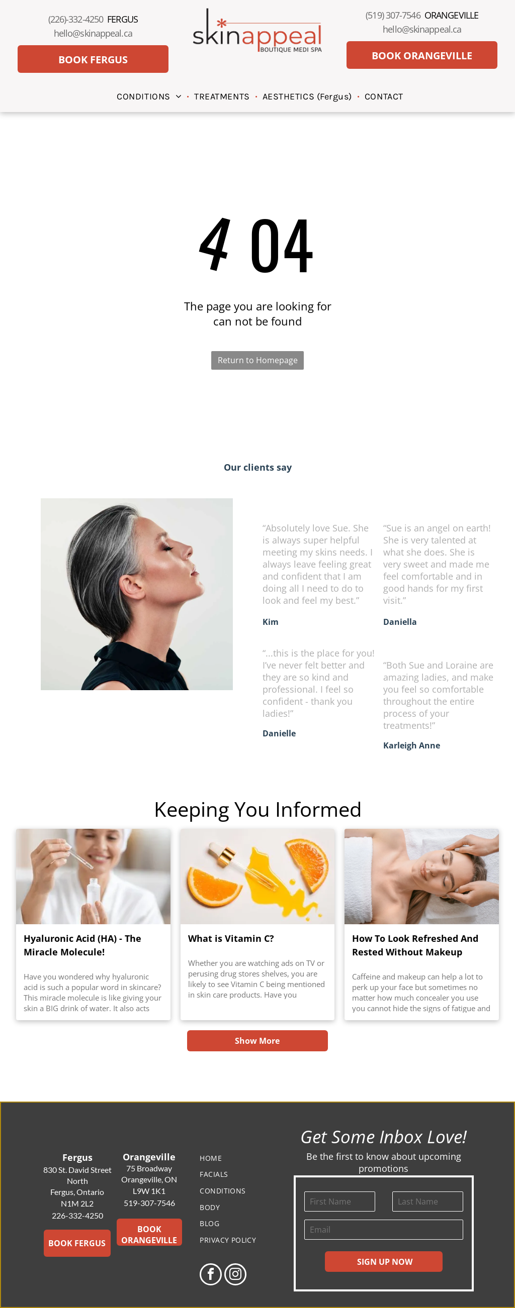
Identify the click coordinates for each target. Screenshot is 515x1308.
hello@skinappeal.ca (93, 33)
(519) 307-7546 (393, 15)
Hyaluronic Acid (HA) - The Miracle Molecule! (82, 945)
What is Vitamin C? (231, 938)
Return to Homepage (258, 360)
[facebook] (211, 1275)
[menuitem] (150, 96)
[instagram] (235, 1275)
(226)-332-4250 (75, 19)
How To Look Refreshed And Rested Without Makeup (415, 945)
